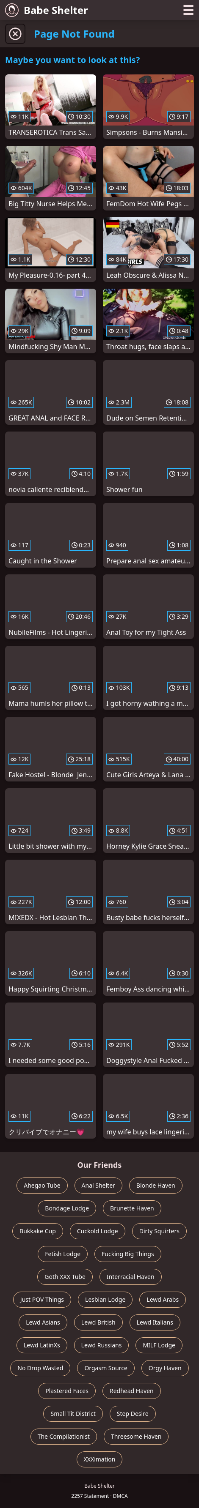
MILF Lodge (159, 1345)
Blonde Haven (155, 1185)
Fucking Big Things (128, 1254)
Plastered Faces (66, 1391)
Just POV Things (42, 1299)
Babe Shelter (46, 10)
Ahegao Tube (42, 1185)
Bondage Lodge (67, 1208)
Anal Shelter (98, 1185)
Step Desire (133, 1414)
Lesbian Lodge (105, 1299)
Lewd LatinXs (42, 1345)
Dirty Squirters (159, 1231)
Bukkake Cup (37, 1231)
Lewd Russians (101, 1345)
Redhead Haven (132, 1391)
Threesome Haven (136, 1436)
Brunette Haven (132, 1208)
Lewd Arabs (162, 1299)
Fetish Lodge (62, 1254)
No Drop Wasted (40, 1368)
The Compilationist (64, 1436)
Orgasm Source (105, 1368)
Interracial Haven (131, 1277)
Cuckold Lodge (97, 1231)
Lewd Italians (155, 1322)
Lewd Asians (43, 1322)
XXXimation (100, 1459)
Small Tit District (72, 1414)
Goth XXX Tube (65, 1277)
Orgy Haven (165, 1368)
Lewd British (98, 1322)
